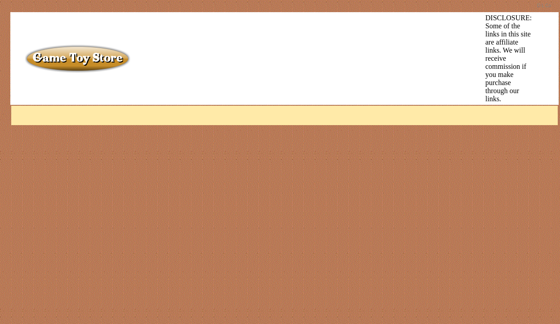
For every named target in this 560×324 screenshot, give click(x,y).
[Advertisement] (294, 34)
